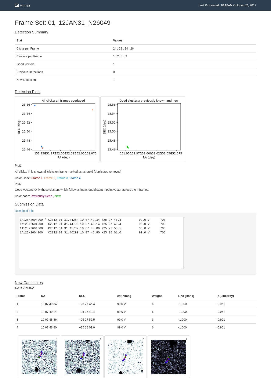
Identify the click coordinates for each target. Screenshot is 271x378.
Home (22, 5)
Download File (24, 210)
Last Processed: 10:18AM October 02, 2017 (227, 5)
